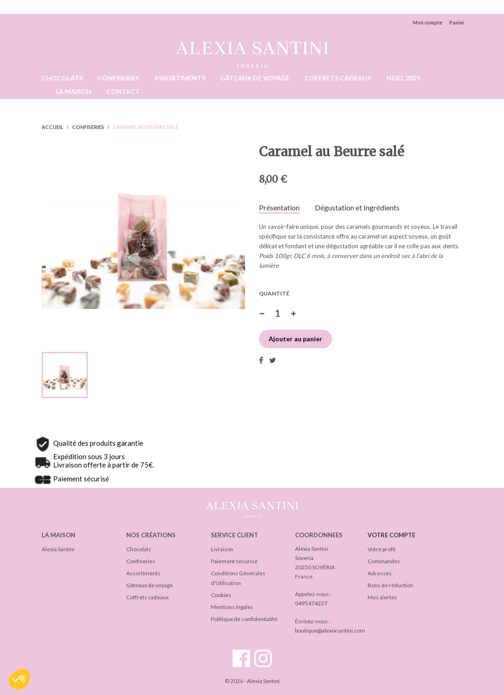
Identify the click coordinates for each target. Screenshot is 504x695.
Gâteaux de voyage (149, 585)
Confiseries (140, 561)
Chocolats (138, 549)
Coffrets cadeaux (147, 597)
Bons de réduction (390, 585)
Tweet (272, 360)
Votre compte (391, 535)
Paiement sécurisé (234, 561)
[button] (19, 679)
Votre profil (381, 549)
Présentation (279, 207)
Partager (261, 360)
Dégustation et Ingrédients (357, 207)
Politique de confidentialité (244, 618)
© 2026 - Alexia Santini (252, 680)
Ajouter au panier (295, 339)
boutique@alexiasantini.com (330, 630)
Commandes (384, 561)
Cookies (221, 594)
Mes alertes (382, 597)
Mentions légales (232, 606)
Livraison (222, 549)
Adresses (380, 573)
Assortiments (143, 573)
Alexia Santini (58, 549)
